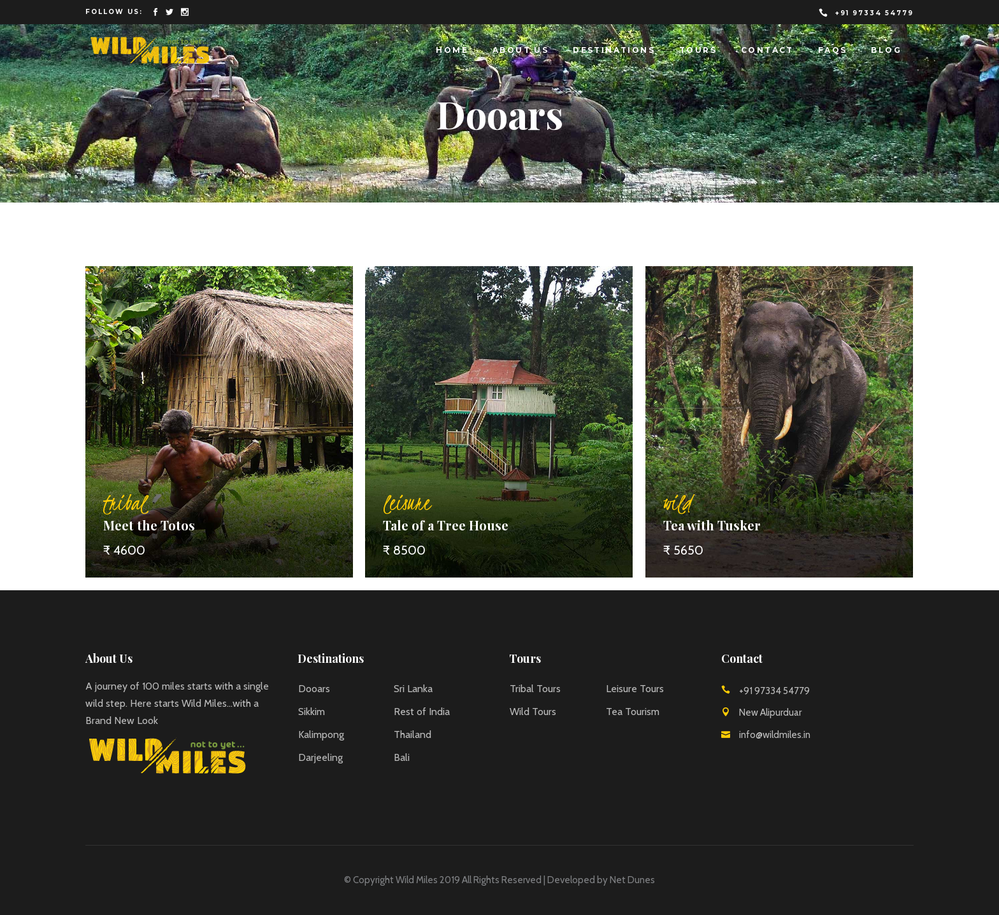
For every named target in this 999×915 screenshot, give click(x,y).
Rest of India (422, 712)
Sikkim (311, 712)
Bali (402, 757)
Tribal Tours (535, 689)
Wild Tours (533, 712)
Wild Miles (417, 880)
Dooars (314, 689)
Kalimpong (321, 734)
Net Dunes (632, 880)
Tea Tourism (632, 712)
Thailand (412, 734)
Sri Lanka (413, 689)
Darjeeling (320, 757)
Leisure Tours (635, 689)
